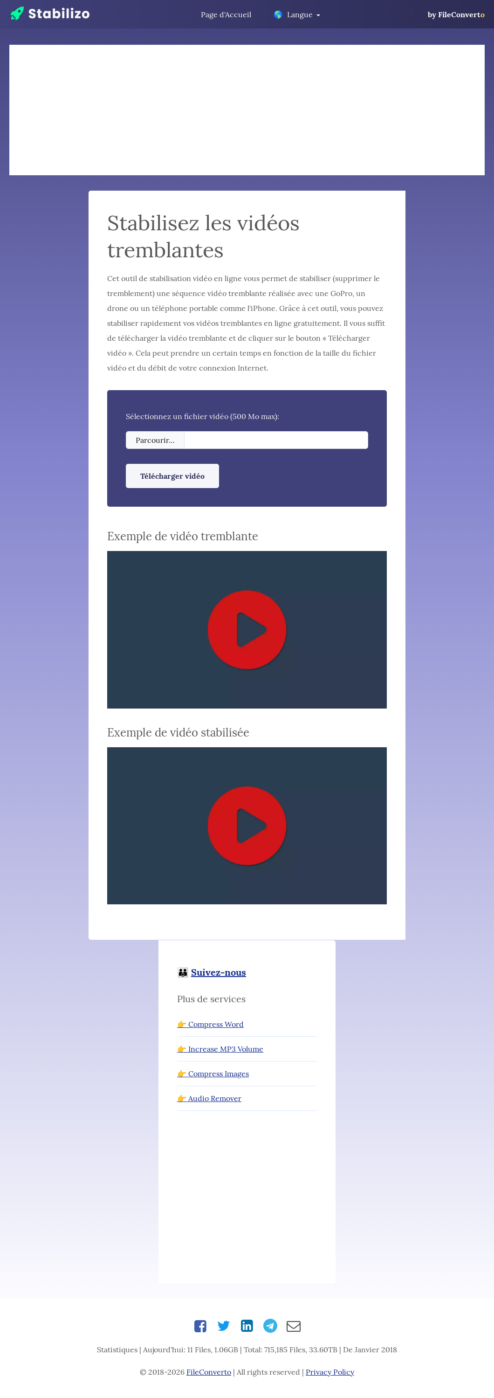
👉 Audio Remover (209, 1098)
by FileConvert (456, 14)
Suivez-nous (218, 972)
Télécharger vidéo (172, 476)
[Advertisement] (247, 110)
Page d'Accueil (226, 14)
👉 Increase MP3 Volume (220, 1049)
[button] (247, 630)
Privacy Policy (330, 1372)
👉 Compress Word (210, 1024)
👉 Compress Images (213, 1073)
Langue (293, 14)
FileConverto (208, 1372)
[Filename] (276, 440)
